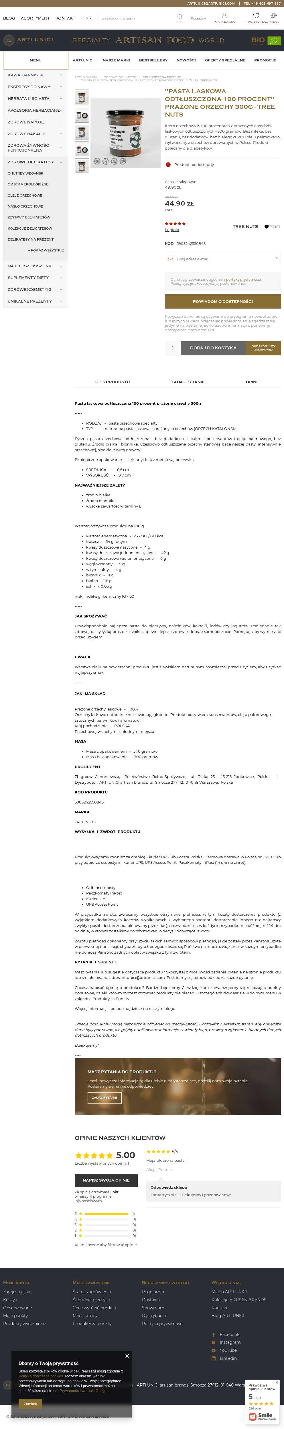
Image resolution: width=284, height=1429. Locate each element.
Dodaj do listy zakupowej (263, 348)
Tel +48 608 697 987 (262, 3)
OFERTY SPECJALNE (225, 60)
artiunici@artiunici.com (211, 3)
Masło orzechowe (25, 206)
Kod (169, 243)
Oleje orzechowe (25, 195)
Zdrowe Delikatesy (120, 77)
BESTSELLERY (153, 60)
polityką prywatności (243, 280)
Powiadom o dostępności (223, 301)
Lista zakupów (256, 22)
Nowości (186, 60)
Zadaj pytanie (104, 1097)
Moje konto (225, 22)
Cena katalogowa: (180, 182)
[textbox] (142, 18)
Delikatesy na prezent (31, 239)
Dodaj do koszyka (213, 348)
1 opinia (172, 229)
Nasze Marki (116, 60)
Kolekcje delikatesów (30, 229)
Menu (36, 60)
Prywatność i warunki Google (84, 1391)
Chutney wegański (26, 173)
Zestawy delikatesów (29, 217)
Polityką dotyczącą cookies (41, 1376)
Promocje (265, 60)
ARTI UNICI (83, 60)
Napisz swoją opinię (106, 1180)
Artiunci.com (86, 77)
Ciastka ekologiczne (28, 184)
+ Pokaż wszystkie (46, 250)
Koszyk (273, 22)
